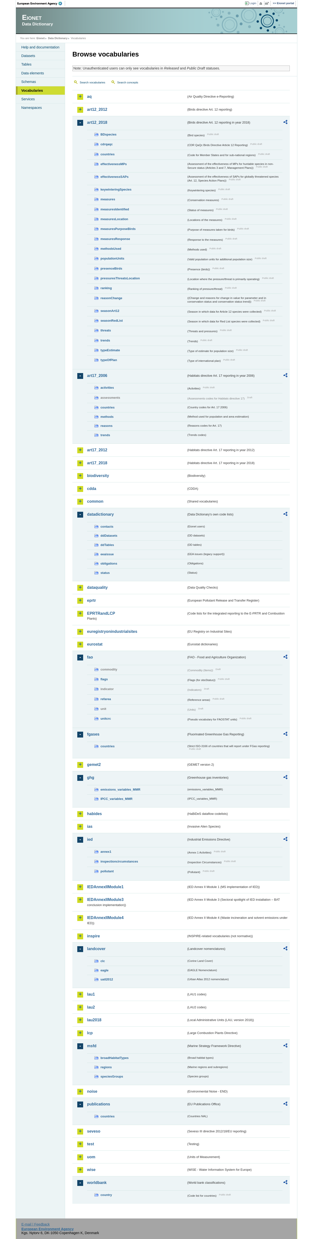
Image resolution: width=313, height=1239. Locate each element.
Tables (26, 64)
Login (252, 3)
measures (108, 199)
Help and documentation (40, 47)
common (95, 501)
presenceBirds (111, 268)
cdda (91, 489)
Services (28, 99)
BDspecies (108, 134)
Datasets (28, 56)
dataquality (97, 587)
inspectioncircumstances (119, 861)
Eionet (40, 38)
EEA (41, 3)
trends (105, 340)
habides (94, 814)
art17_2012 (97, 450)
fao (90, 657)
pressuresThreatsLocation (120, 278)
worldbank (97, 1183)
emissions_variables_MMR (120, 789)
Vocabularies (32, 90)
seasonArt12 (110, 311)
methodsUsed (111, 248)
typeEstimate (110, 350)
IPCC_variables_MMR (117, 799)
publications (98, 1104)
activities (107, 387)
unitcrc (106, 718)
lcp (90, 1033)
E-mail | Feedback (35, 1224)
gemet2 (94, 764)
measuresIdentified (115, 209)
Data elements (32, 73)
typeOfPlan (109, 360)
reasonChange (111, 298)
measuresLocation (114, 219)
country (106, 1195)
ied (90, 839)
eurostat (94, 644)
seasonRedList (112, 320)
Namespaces (31, 108)
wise (91, 1170)
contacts (107, 526)
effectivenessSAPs (115, 177)
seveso (93, 1131)
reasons (106, 426)
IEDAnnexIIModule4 (105, 918)
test (90, 1144)
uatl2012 (107, 979)
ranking (106, 288)
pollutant (107, 871)
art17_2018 (97, 463)
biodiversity (98, 476)
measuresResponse (115, 239)
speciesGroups (112, 1076)
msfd (91, 1046)
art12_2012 (97, 109)
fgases (93, 734)
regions (106, 1067)
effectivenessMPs (114, 164)
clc (103, 961)
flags (104, 679)
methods (107, 417)
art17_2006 (97, 376)
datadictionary (100, 514)
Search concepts (127, 82)
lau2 (91, 1007)
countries (108, 154)
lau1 (91, 994)
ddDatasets (109, 535)
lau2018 (94, 1020)
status (105, 573)
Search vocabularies (92, 82)
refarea (106, 699)
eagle (105, 970)
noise (92, 1091)
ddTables (107, 545)
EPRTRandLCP (101, 613)
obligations (109, 563)
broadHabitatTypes (115, 1058)
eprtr (91, 600)
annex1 (106, 851)
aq (89, 96)
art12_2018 (97, 122)
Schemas (28, 82)
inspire (93, 936)
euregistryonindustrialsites (112, 631)
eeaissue (107, 554)
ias (89, 826)
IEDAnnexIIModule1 (105, 887)
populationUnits (112, 258)
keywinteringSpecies (116, 189)
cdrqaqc (107, 144)
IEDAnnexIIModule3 (105, 900)
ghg (90, 777)
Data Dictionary (57, 38)
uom (91, 1157)
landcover (96, 949)
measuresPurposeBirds (118, 229)
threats (106, 330)
